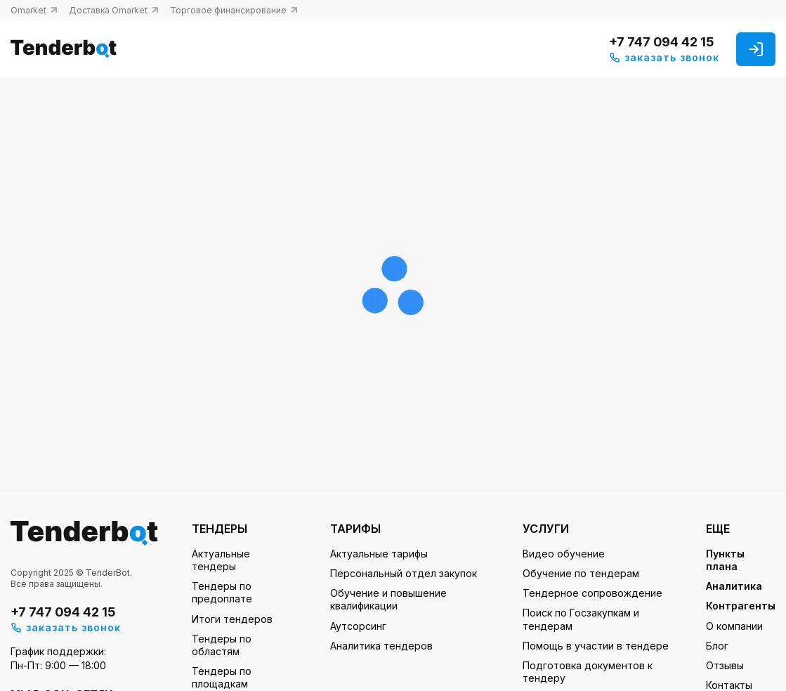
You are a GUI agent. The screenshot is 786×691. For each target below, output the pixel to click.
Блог (717, 646)
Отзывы (725, 665)
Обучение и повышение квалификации (388, 599)
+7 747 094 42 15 (661, 41)
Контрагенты (740, 606)
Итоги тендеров (232, 619)
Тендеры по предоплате (222, 592)
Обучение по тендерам (581, 573)
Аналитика (734, 586)
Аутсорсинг (358, 626)
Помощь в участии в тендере (596, 646)
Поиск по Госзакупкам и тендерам (581, 619)
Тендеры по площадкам (221, 677)
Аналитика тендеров (381, 646)
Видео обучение (564, 554)
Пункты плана (725, 560)
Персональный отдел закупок (403, 573)
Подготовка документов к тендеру (588, 671)
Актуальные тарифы (379, 554)
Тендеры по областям (221, 645)
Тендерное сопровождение (592, 593)
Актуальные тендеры (221, 560)
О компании (734, 626)
